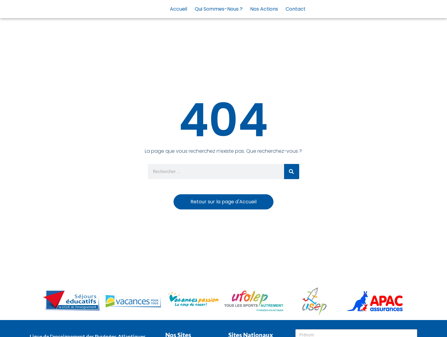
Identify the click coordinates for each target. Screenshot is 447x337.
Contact (296, 8)
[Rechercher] (291, 171)
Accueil (178, 8)
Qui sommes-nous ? (219, 8)
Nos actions (264, 8)
